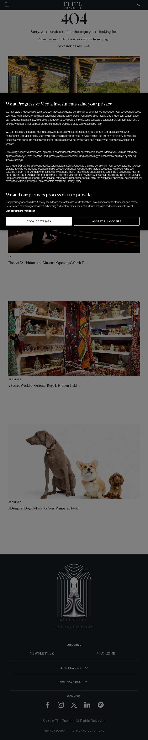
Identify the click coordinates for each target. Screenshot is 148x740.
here (99, 123)
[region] (74, 161)
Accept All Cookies (106, 221)
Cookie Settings (39, 221)
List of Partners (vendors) (20, 210)
